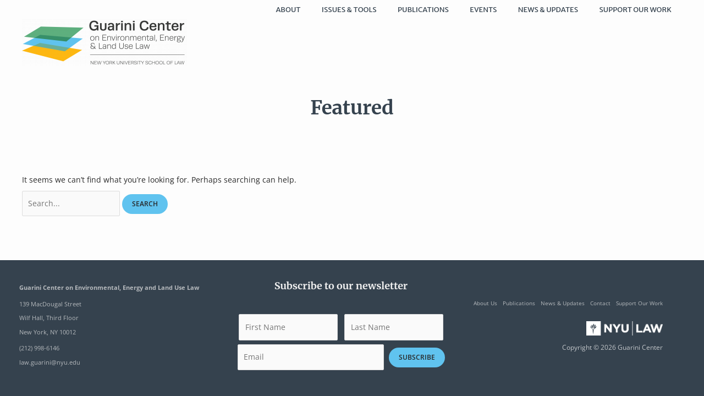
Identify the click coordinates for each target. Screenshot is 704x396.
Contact (600, 303)
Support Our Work (639, 303)
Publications (519, 303)
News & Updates (563, 303)
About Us (485, 303)
